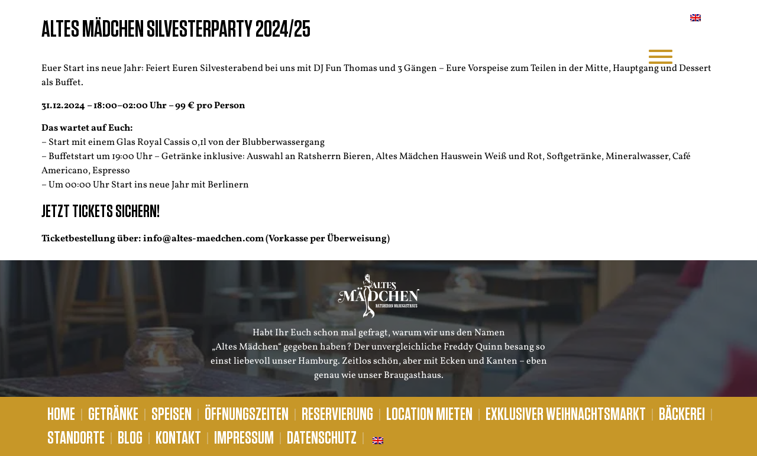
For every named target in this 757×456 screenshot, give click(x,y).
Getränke (113, 414)
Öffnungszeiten (247, 414)
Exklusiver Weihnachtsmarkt (566, 414)
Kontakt (178, 438)
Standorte (76, 438)
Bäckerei (682, 414)
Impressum (244, 438)
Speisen (171, 414)
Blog (130, 438)
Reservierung (337, 414)
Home (61, 414)
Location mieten (429, 414)
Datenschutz (322, 438)
